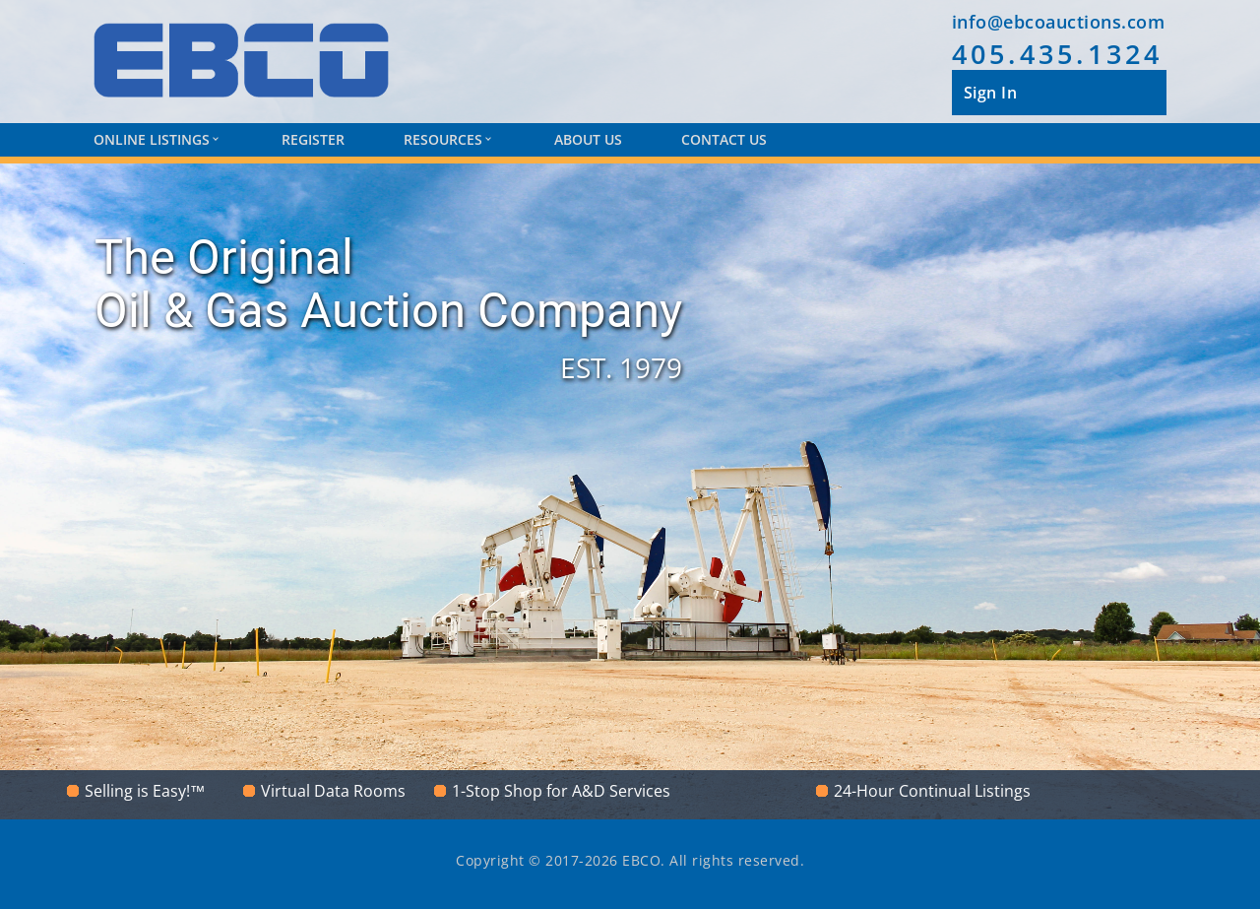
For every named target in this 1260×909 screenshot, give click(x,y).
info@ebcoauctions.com (1059, 21)
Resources (447, 139)
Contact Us (724, 139)
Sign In (991, 92)
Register (313, 139)
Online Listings (156, 139)
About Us (588, 139)
